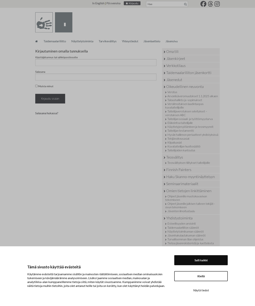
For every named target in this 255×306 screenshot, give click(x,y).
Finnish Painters (178, 169)
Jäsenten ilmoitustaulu (181, 211)
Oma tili (172, 51)
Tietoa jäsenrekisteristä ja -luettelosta (190, 243)
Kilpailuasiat (174, 142)
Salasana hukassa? (46, 113)
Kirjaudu (133, 3)
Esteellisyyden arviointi (181, 223)
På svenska (113, 3)
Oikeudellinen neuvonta (185, 86)
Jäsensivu (172, 41)
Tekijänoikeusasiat (178, 138)
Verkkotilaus (176, 65)
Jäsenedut (174, 80)
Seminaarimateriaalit (182, 184)
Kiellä (201, 276)
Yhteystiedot (130, 41)
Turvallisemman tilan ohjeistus (185, 239)
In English (98, 3)
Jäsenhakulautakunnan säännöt (186, 235)
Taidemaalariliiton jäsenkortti (188, 72)
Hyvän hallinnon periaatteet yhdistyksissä (192, 134)
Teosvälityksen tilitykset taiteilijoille (188, 162)
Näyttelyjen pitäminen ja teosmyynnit (190, 126)
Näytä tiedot (201, 290)
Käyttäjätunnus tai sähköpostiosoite (56, 57)
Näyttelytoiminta (82, 41)
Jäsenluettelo (151, 41)
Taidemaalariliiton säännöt (183, 227)
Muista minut (44, 86)
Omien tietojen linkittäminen (188, 191)
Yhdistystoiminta (179, 218)
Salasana (40, 71)
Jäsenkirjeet (175, 58)
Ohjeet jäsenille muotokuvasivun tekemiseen (186, 197)
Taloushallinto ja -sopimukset (184, 100)
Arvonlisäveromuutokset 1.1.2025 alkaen (192, 96)
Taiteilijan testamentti (180, 130)
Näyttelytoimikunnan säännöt (185, 231)
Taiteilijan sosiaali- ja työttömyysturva (190, 119)
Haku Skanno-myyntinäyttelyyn (190, 177)
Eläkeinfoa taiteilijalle (180, 122)
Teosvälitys (174, 157)
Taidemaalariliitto (54, 41)
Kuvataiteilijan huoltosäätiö (183, 146)
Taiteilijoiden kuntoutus (181, 150)
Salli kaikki (201, 260)
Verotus (172, 92)
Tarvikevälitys (108, 41)
